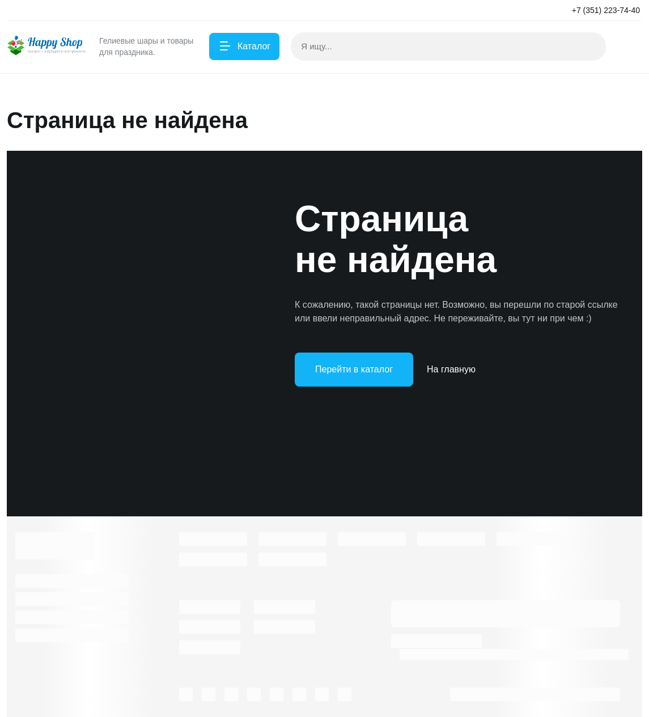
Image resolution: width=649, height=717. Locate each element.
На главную (451, 369)
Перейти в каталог (354, 369)
